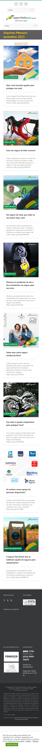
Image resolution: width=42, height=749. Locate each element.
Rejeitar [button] (35, 741)
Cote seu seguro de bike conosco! (20, 150)
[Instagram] (11, 600)
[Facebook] (4, 600)
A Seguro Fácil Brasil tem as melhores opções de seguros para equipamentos (20, 559)
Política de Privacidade (16, 741)
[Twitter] (8, 600)
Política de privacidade (21, 694)
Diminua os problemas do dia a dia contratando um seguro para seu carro (20, 285)
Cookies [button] (28, 741)
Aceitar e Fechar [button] (12, 744)
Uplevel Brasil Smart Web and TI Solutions (26, 693)
